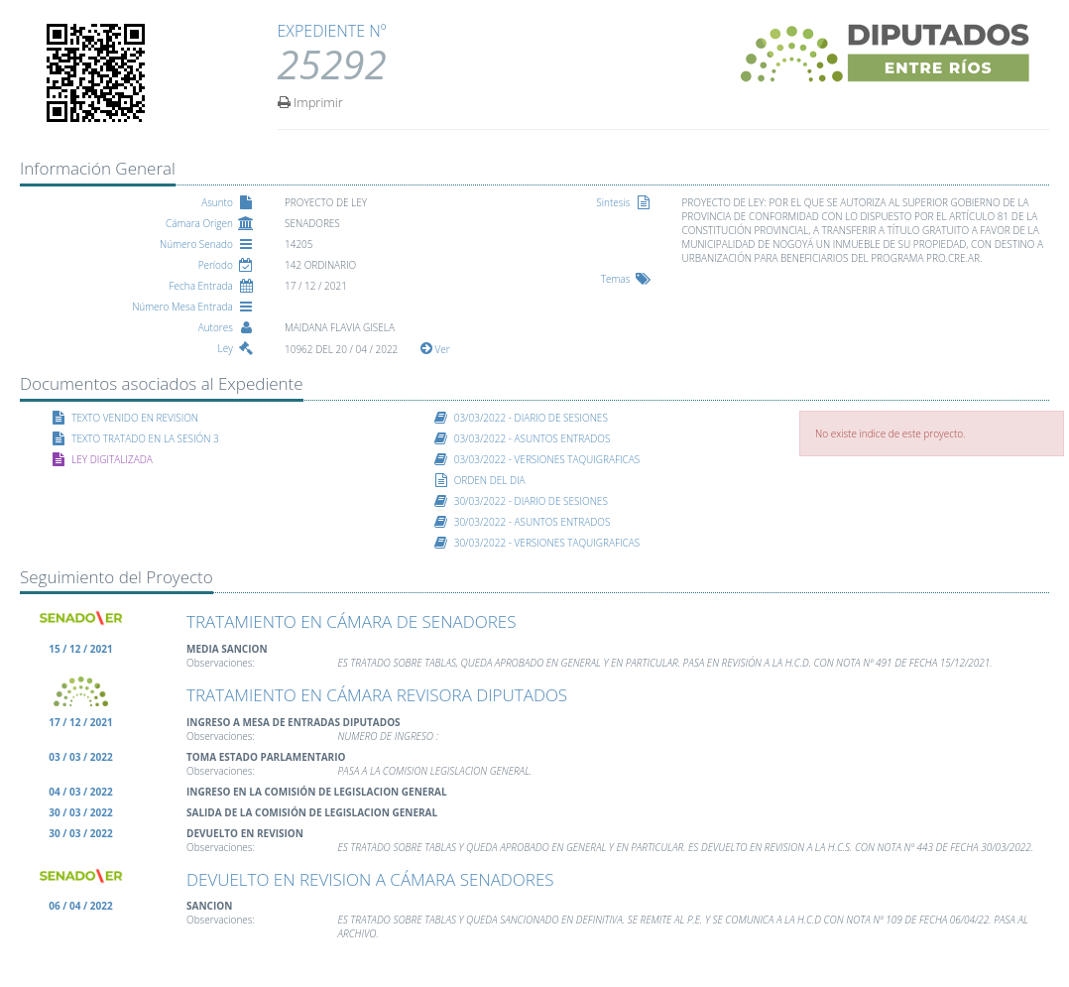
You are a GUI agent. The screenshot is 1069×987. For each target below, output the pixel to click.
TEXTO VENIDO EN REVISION (134, 418)
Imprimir (310, 101)
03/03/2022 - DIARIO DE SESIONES (531, 418)
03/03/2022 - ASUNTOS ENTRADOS (532, 438)
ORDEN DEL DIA (490, 480)
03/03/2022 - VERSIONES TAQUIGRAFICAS (547, 459)
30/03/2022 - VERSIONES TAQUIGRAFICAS (547, 543)
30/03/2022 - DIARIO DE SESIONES (531, 501)
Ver (435, 349)
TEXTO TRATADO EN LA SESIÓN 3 (145, 438)
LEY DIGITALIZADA (112, 459)
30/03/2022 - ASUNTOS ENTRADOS (532, 522)
